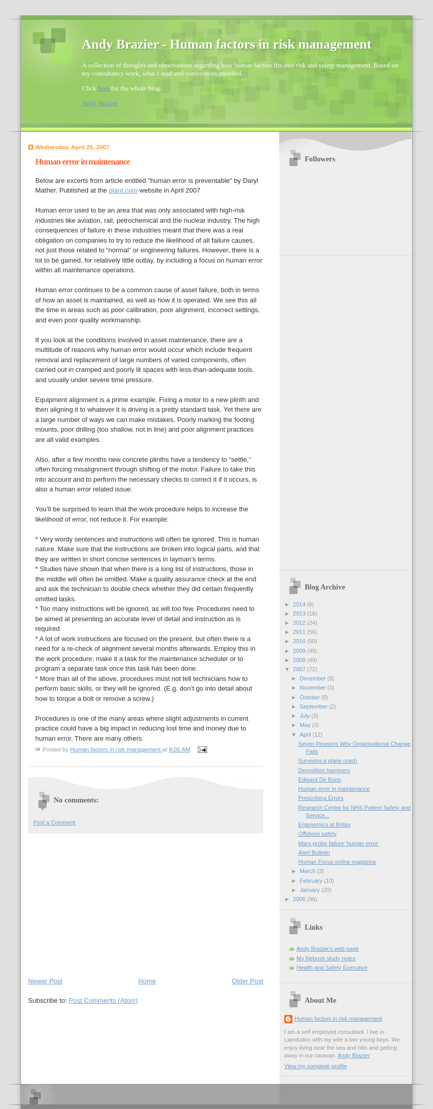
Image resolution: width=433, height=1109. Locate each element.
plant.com (123, 190)
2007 (300, 669)
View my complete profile (315, 1066)
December (313, 678)
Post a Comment (54, 822)
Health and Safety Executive (332, 967)
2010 (300, 641)
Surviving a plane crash (328, 761)
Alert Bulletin (314, 853)
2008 (300, 660)
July (305, 716)
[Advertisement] (104, 902)
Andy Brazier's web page (328, 949)
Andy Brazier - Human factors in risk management (226, 44)
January (310, 890)
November (313, 688)
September (314, 706)
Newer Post (45, 981)
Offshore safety (318, 834)
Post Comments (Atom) (103, 1000)
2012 (300, 623)
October (310, 697)
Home (147, 981)
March (308, 871)
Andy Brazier (100, 103)
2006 (300, 899)
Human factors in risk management (338, 1019)
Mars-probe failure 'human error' (339, 843)
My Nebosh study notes (326, 958)
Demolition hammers (324, 770)
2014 (300, 604)
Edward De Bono (320, 779)
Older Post (247, 981)
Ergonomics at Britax (325, 824)
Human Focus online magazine (337, 862)
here (103, 88)
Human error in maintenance (334, 789)
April (306, 735)
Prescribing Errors (321, 798)
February (312, 881)
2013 (300, 613)
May (306, 725)
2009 (300, 651)
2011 (300, 632)
